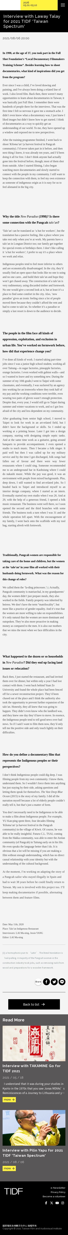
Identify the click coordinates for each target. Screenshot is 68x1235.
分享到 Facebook (46, 981)
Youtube (57, 1203)
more (7, 1099)
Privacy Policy (58, 1192)
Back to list (31, 1004)
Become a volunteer (54, 1196)
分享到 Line (62, 981)
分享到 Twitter (54, 981)
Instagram (62, 1203)
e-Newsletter (58, 1188)
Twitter (51, 1203)
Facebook (46, 1203)
